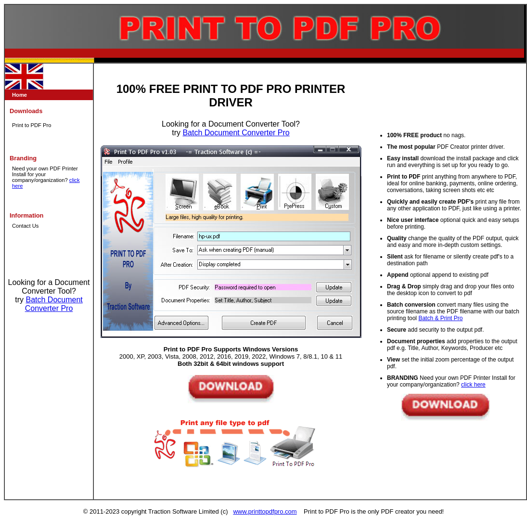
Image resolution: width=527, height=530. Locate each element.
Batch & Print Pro (440, 318)
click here (473, 384)
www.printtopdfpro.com (264, 511)
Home (19, 95)
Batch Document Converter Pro (54, 304)
